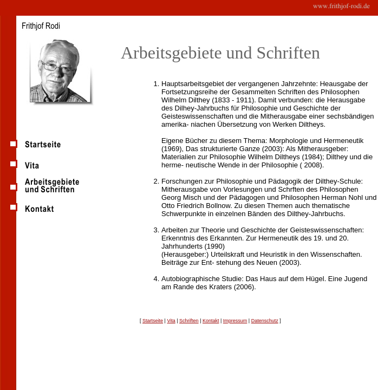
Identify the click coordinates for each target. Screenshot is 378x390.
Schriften (189, 320)
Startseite (152, 320)
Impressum (235, 320)
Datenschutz (264, 320)
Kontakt (211, 320)
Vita (171, 320)
